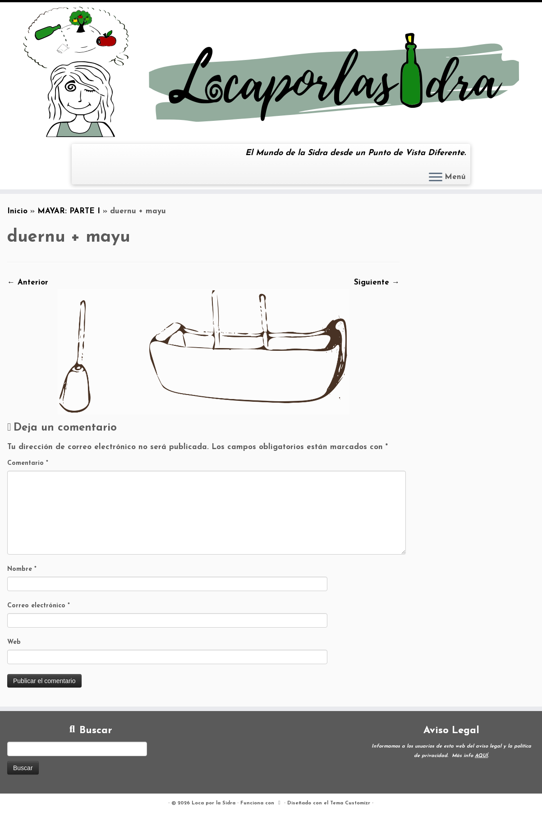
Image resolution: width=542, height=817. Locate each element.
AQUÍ (481, 755)
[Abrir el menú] (435, 177)
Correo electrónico (38, 605)
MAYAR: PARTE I (68, 211)
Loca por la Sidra (213, 803)
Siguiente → (377, 282)
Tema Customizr (350, 803)
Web (14, 642)
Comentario (27, 463)
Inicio (17, 211)
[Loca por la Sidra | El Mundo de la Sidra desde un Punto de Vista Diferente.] (271, 72)
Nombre (22, 569)
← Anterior (27, 282)
